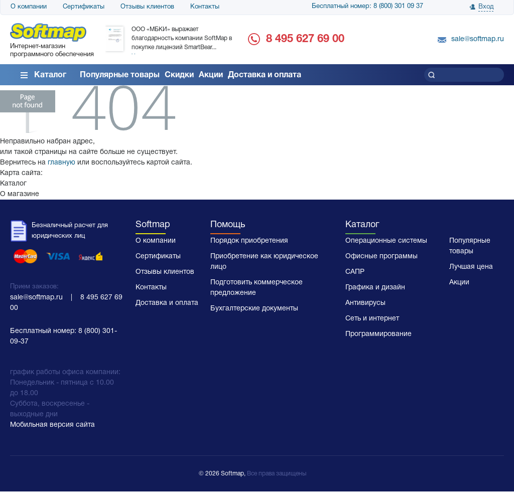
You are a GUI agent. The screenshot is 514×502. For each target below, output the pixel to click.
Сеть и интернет (372, 318)
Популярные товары (120, 75)
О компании (29, 7)
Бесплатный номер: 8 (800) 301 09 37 (367, 7)
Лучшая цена (471, 267)
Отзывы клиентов (147, 7)
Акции (211, 75)
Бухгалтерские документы (254, 308)
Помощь (227, 225)
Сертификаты (83, 7)
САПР (354, 272)
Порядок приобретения (249, 241)
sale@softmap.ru (477, 39)
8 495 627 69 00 (305, 39)
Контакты (204, 7)
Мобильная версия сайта (52, 425)
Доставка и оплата (264, 75)
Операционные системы (386, 241)
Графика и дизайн (375, 287)
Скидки (179, 75)
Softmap (153, 225)
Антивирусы (365, 303)
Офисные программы (381, 256)
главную (61, 162)
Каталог (50, 75)
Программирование (378, 334)
